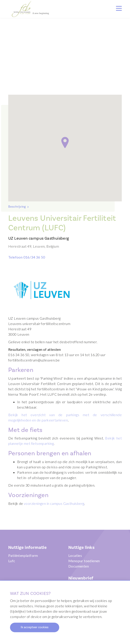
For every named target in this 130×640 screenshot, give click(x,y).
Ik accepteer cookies (35, 627)
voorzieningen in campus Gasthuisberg (54, 503)
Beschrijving (17, 207)
